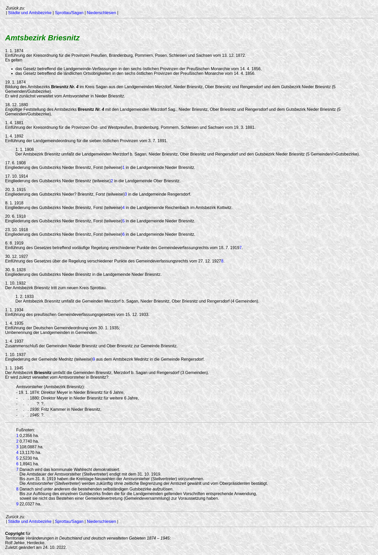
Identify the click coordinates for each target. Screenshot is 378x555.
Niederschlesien (101, 13)
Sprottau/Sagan (69, 13)
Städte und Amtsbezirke (30, 13)
